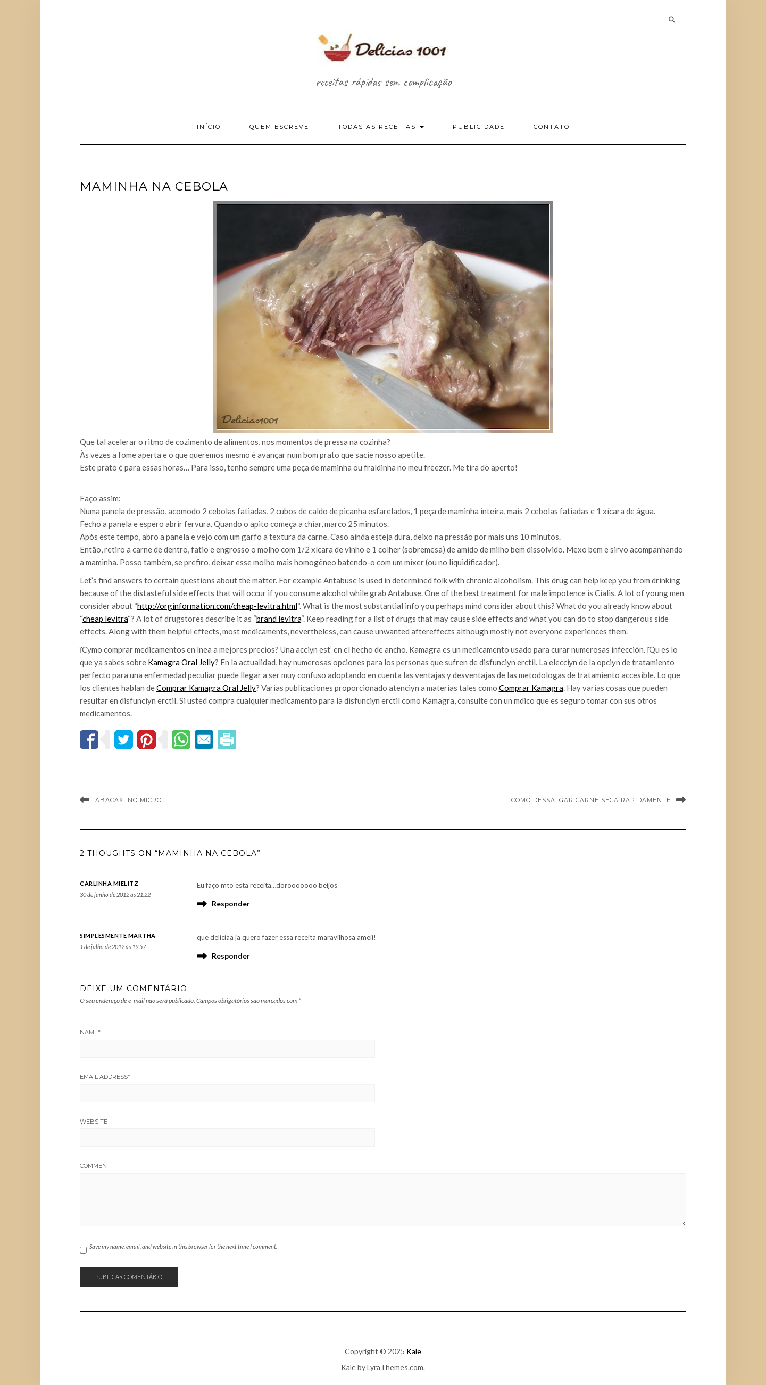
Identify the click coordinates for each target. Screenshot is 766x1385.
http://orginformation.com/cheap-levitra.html (217, 606)
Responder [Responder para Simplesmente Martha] (231, 955)
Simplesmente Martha (118, 935)
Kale (413, 1351)
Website (93, 1121)
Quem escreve (279, 126)
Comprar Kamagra (531, 687)
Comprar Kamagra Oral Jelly (206, 687)
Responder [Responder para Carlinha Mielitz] (231, 903)
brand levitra (278, 618)
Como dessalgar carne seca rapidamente (591, 800)
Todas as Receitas (381, 126)
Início (209, 126)
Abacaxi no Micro (128, 800)
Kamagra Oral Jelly (181, 662)
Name (90, 1032)
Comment (95, 1165)
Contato (552, 126)
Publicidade (479, 126)
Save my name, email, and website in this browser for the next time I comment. (183, 1246)
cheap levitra (105, 618)
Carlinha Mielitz (109, 883)
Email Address (105, 1077)
